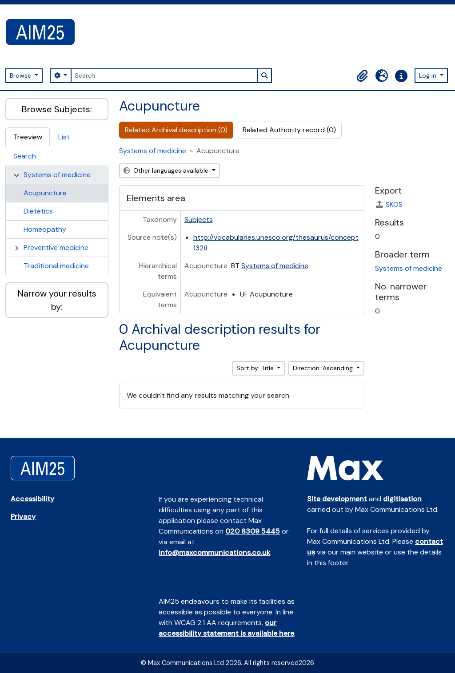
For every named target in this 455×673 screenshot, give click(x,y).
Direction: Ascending (324, 368)
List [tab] (64, 137)
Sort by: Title (255, 368)
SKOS (389, 204)
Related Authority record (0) (289, 130)
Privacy (23, 516)
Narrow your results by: (57, 300)
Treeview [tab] (27, 137)
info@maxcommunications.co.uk (214, 552)
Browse (21, 75)
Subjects (198, 219)
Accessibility (32, 498)
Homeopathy (45, 229)
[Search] (164, 75)
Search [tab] (24, 156)
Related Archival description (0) (176, 130)
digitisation (402, 498)
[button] (362, 76)
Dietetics (38, 211)
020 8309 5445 (252, 531)
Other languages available (167, 170)
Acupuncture (45, 193)
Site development (337, 498)
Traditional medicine (56, 265)
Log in (428, 75)
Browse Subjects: (57, 109)
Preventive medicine (56, 247)
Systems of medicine (57, 174)
